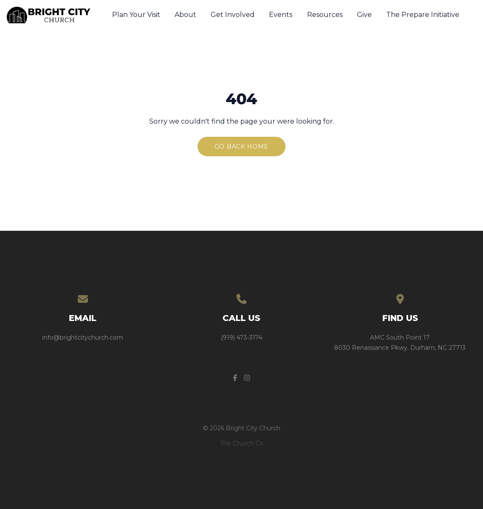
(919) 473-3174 (241, 337)
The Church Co (241, 443)
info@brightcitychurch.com (82, 337)
